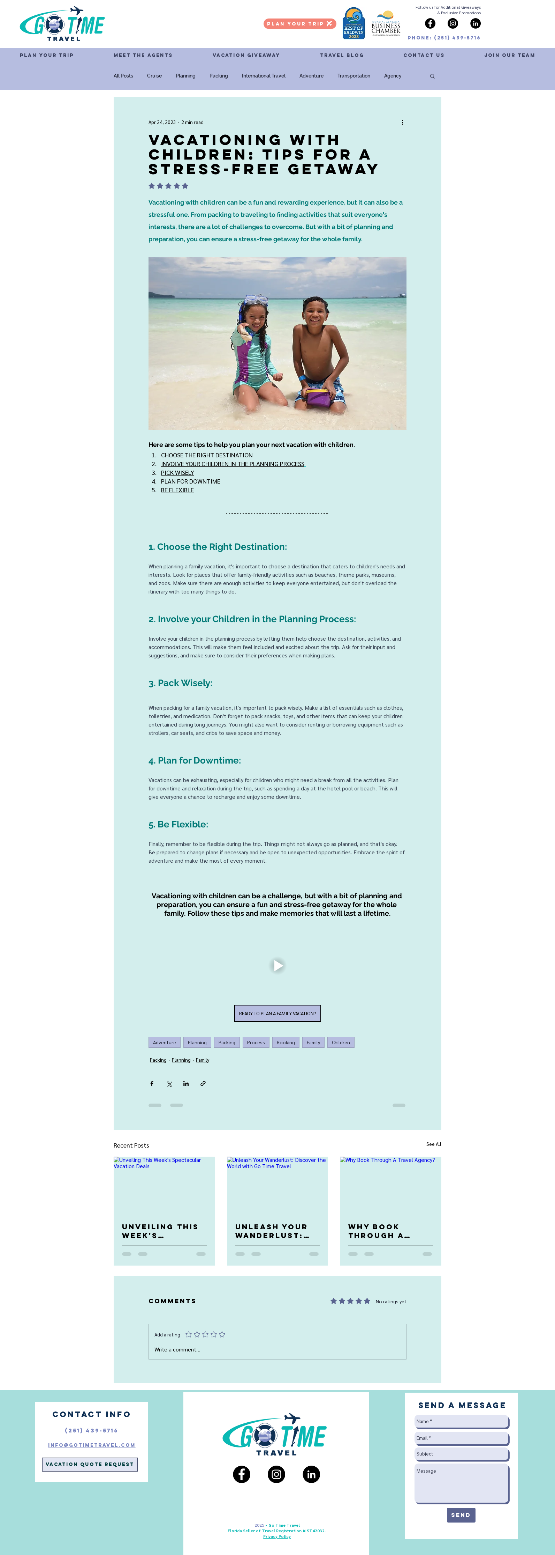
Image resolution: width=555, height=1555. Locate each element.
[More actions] (402, 122)
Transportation (353, 76)
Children (341, 1042)
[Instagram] (453, 23)
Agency (393, 76)
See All (433, 1144)
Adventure (311, 76)
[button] (423, 55)
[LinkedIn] (475, 23)
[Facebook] (430, 23)
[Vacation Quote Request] (90, 1465)
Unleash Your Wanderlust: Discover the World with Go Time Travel (275, 1231)
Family (313, 1042)
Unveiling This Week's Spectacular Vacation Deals (163, 1231)
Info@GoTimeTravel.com (92, 1445)
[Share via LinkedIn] (186, 1083)
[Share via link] (203, 1083)
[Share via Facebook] (152, 1083)
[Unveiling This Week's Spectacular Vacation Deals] (164, 1185)
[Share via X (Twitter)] (169, 1083)
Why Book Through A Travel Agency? (390, 1231)
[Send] (461, 1515)
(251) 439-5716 (457, 38)
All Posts (123, 76)
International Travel (264, 76)
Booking (286, 1042)
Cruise (154, 76)
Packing (219, 76)
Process (256, 1042)
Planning (186, 76)
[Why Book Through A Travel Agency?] (390, 1185)
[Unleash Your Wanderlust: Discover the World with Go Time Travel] (277, 1185)
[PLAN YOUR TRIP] (300, 24)
